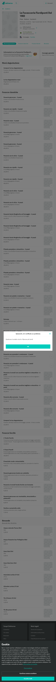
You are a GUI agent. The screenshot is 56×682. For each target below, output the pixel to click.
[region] (28, 661)
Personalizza (28, 668)
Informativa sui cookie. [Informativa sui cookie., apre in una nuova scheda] (30, 664)
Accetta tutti (28, 678)
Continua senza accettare (28, 673)
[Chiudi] (50, 334)
